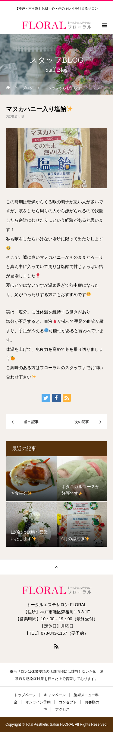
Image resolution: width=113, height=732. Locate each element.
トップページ (25, 695)
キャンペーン (55, 695)
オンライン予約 (38, 702)
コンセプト (68, 702)
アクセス (62, 709)
